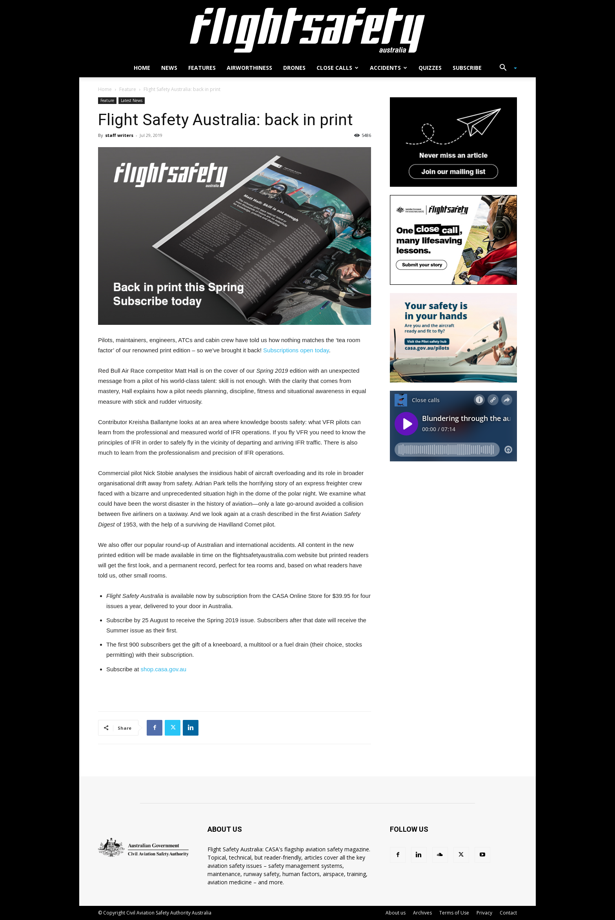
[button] (505, 68)
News (169, 67)
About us (396, 912)
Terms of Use (454, 912)
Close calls (337, 67)
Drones (294, 67)
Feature (127, 89)
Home (142, 67)
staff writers (119, 135)
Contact (508, 912)
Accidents (388, 67)
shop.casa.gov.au (163, 669)
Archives (422, 912)
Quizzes (430, 67)
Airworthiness (249, 67)
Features (202, 67)
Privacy (484, 912)
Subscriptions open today (296, 350)
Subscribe (467, 67)
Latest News (131, 100)
